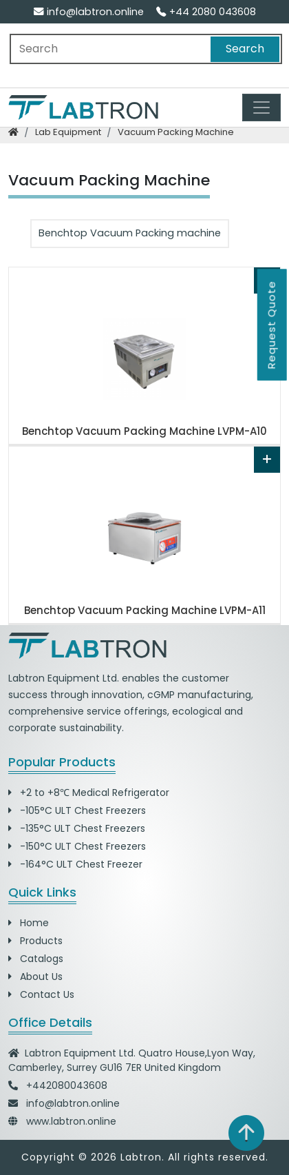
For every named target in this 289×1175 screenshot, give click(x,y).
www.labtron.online (71, 1121)
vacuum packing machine (176, 132)
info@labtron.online (89, 12)
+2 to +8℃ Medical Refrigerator (88, 792)
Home (28, 923)
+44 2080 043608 (206, 12)
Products (35, 941)
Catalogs (35, 958)
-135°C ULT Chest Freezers (76, 828)
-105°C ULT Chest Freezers (77, 810)
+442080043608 (66, 1085)
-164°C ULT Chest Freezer (75, 864)
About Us (35, 976)
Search (245, 49)
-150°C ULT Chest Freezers (77, 846)
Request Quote (271, 324)
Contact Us (41, 994)
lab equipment (68, 132)
